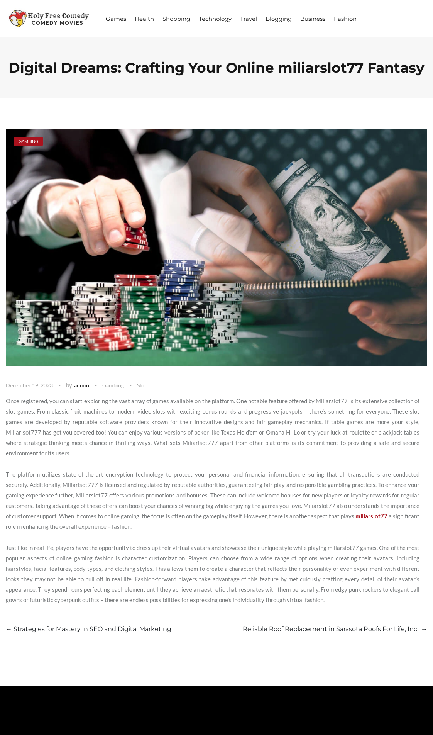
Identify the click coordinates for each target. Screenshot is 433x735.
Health (144, 18)
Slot (141, 385)
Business (312, 18)
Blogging (279, 18)
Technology (215, 18)
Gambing (113, 385)
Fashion (345, 18)
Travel (248, 18)
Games (116, 18)
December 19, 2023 (29, 385)
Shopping (176, 18)
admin (81, 385)
